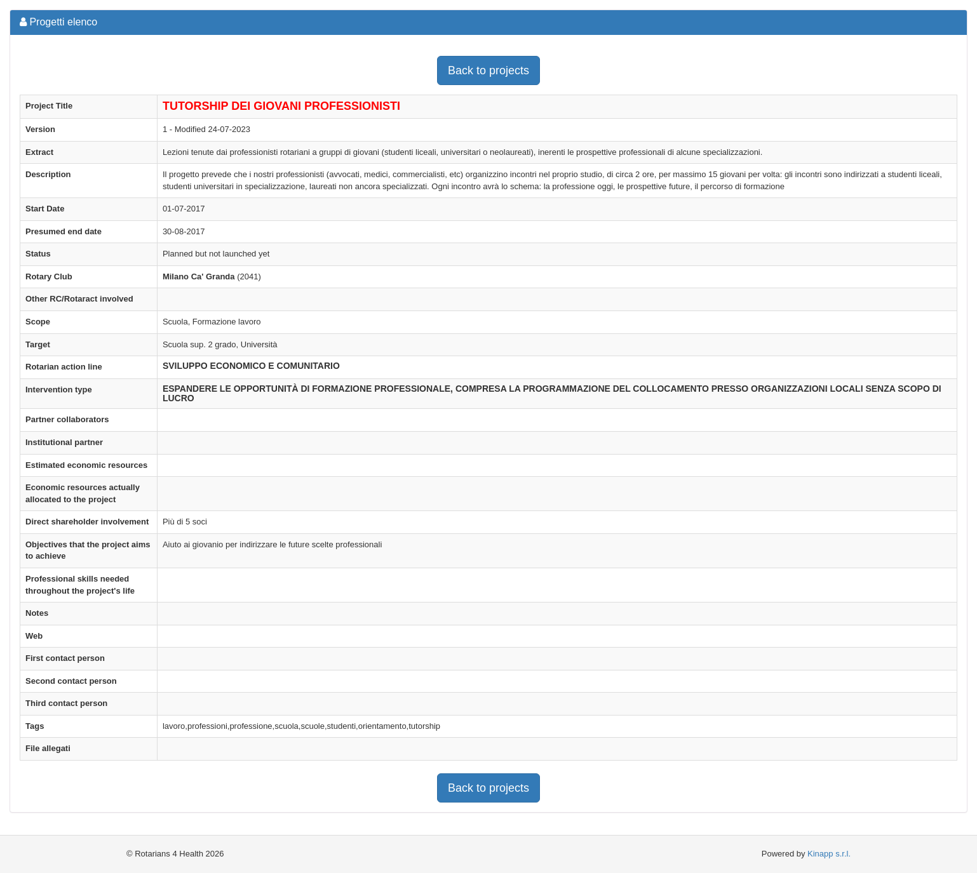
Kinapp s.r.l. (829, 853)
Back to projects (488, 70)
